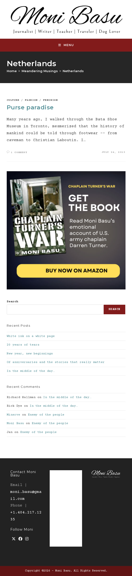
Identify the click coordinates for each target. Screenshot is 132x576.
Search (12, 301)
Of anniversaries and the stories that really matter (56, 362)
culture (13, 100)
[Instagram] (27, 539)
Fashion (31, 100)
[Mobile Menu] (66, 45)
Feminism (50, 100)
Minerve (13, 414)
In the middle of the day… (31, 371)
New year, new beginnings (30, 353)
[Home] (12, 71)
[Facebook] (20, 539)
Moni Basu (15, 423)
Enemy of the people (46, 414)
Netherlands (73, 71)
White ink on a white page (31, 336)
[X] (14, 539)
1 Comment (19, 152)
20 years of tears (23, 345)
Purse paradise (30, 107)
